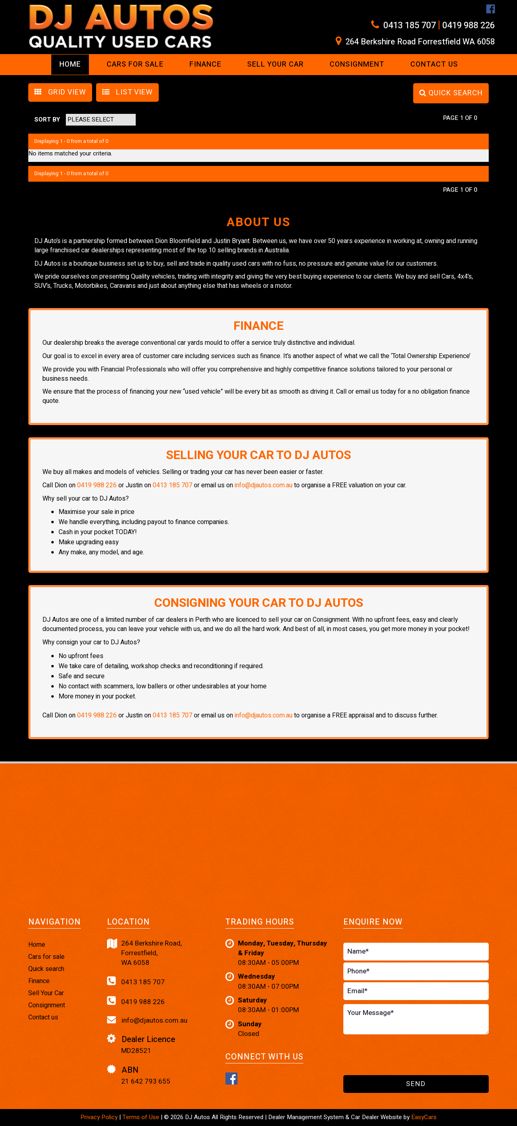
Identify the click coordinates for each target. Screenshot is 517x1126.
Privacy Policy (99, 1117)
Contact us (434, 64)
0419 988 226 (468, 25)
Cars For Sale (135, 64)
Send (416, 1084)
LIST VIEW (127, 92)
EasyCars (424, 1117)
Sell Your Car (275, 64)
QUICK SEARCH (451, 93)
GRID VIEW (60, 92)
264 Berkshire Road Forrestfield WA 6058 (420, 42)
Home (70, 64)
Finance (205, 64)
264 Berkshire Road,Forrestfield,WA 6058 (144, 953)
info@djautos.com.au (263, 485)
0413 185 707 (409, 25)
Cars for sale (46, 957)
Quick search (46, 969)
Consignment (357, 64)
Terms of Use (141, 1117)
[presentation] (404, 1055)
